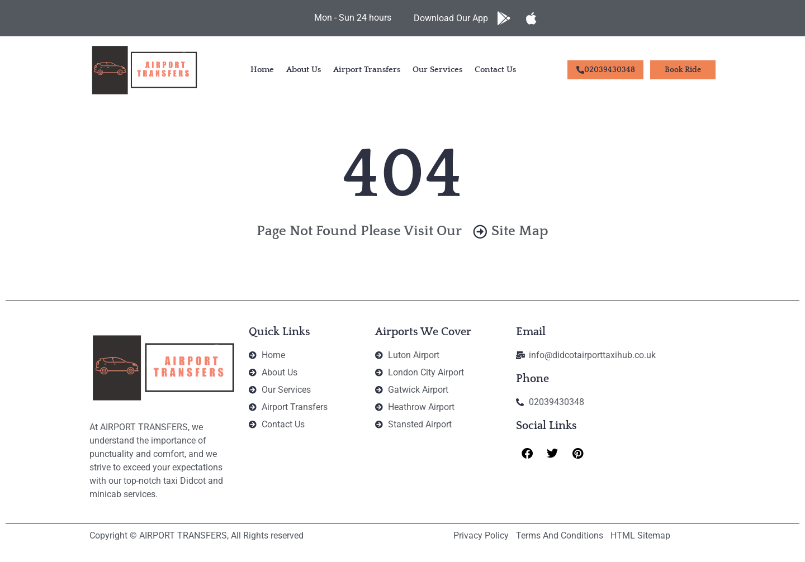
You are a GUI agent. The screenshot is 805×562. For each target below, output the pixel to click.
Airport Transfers (366, 69)
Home (262, 69)
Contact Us (495, 69)
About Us (303, 69)
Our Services (437, 69)
